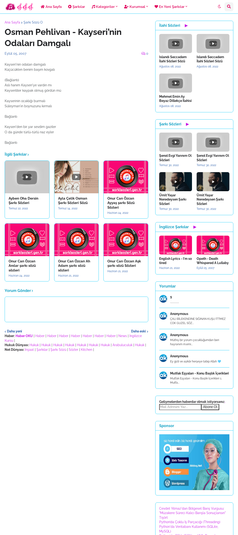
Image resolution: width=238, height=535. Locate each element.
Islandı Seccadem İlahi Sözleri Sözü (173, 59)
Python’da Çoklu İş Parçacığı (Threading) (189, 522)
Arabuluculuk (122, 345)
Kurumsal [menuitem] (134, 7)
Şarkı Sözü (58, 349)
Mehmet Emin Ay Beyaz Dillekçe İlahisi (175, 99)
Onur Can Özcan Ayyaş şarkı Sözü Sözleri (121, 203)
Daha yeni (14, 331)
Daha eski (138, 331)
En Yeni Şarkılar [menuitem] (170, 7)
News (122, 336)
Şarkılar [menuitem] (76, 7)
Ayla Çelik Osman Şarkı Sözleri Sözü (73, 200)
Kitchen (86, 349)
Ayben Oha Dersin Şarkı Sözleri (23, 200)
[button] (219, 6)
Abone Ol (210, 407)
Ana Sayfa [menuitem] (51, 7)
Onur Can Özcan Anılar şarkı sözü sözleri (22, 265)
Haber (40, 336)
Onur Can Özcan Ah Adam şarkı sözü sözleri (74, 265)
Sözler (73, 349)
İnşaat (29, 349)
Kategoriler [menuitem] (103, 7)
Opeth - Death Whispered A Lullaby (213, 261)
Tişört (163, 517)
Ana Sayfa (12, 22)
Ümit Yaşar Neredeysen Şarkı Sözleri (172, 199)
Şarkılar (42, 349)
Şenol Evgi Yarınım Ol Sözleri (175, 158)
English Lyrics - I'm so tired (175, 261)
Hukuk (34, 345)
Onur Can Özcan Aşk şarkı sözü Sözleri (124, 263)
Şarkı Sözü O (33, 22)
